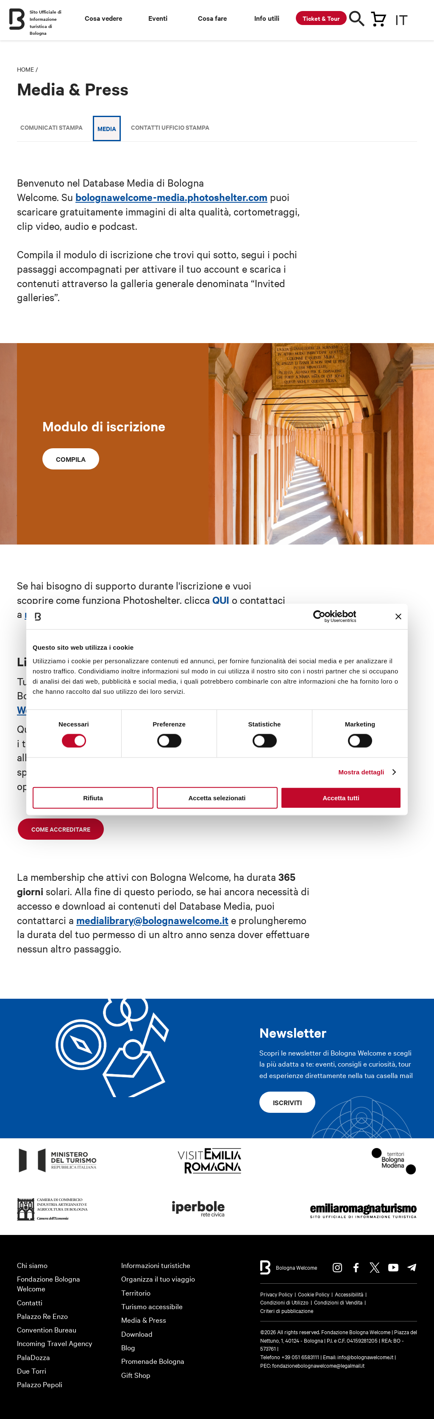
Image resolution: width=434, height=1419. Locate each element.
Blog (128, 1347)
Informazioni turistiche (155, 1265)
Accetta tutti (341, 797)
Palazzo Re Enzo (42, 1316)
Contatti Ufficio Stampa (170, 127)
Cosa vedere (103, 17)
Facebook (356, 1268)
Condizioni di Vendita (338, 1302)
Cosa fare (212, 17)
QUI (220, 599)
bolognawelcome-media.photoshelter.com (171, 197)
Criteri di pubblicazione (286, 1310)
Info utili (266, 17)
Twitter (375, 1268)
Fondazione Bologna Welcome (48, 1283)
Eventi (157, 17)
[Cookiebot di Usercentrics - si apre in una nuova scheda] (319, 616)
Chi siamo (32, 1265)
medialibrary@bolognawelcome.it (152, 920)
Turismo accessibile (152, 1306)
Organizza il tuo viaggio (158, 1278)
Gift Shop (135, 1375)
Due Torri (31, 1370)
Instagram (337, 1268)
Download (137, 1333)
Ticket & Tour (321, 18)
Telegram (412, 1268)
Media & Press (143, 1319)
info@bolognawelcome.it (365, 1356)
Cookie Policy (313, 1294)
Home (25, 69)
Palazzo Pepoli (39, 1384)
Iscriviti (287, 1102)
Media (106, 128)
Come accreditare (60, 828)
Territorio (135, 1292)
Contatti (29, 1302)
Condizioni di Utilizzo (284, 1302)
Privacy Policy (276, 1294)
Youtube (393, 1268)
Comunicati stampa (51, 127)
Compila (71, 459)
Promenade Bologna (152, 1361)
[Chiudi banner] (398, 617)
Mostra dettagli (361, 772)
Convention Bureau (46, 1329)
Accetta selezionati (216, 797)
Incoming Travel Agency (54, 1343)
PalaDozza (33, 1357)
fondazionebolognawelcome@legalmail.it (318, 1365)
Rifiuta (93, 797)
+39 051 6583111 (300, 1356)
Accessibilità (349, 1294)
